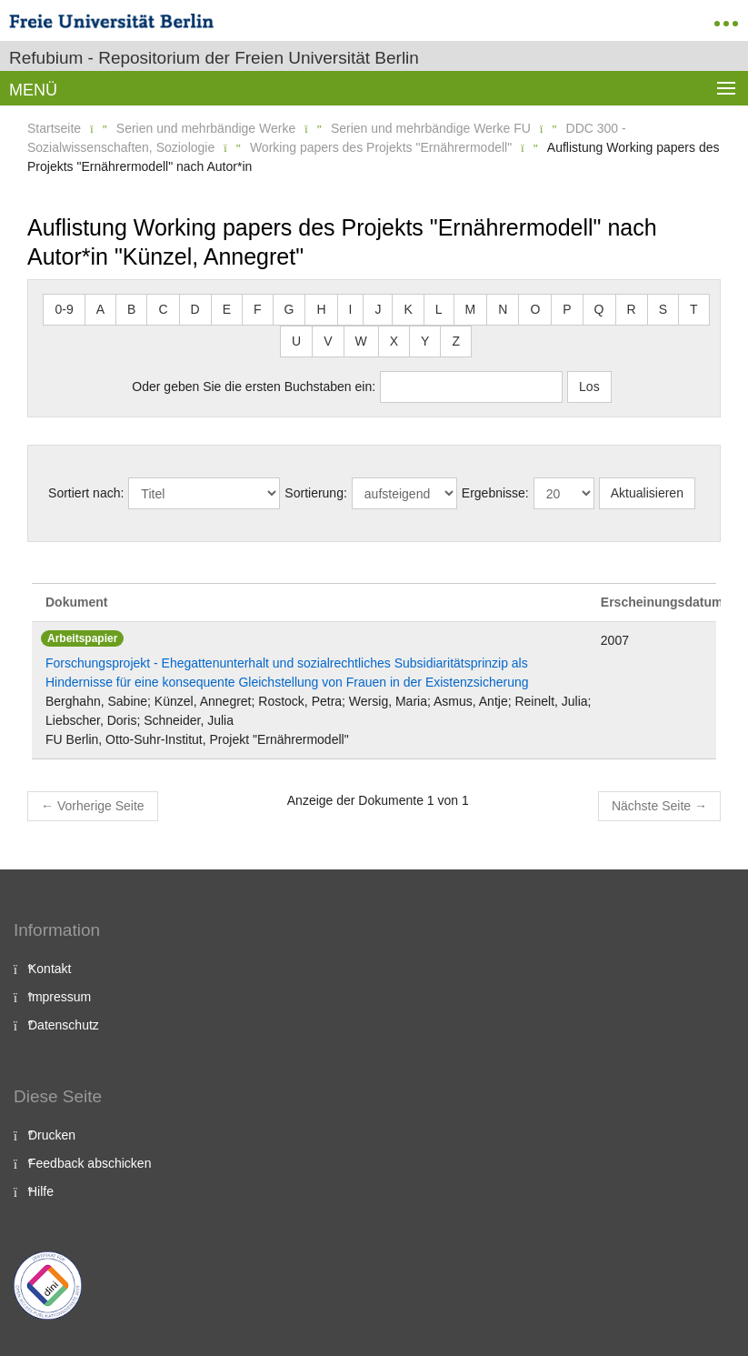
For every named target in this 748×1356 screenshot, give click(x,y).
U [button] (296, 341)
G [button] (289, 309)
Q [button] (599, 309)
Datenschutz (63, 1025)
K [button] (408, 309)
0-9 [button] (64, 309)
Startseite (54, 128)
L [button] (439, 309)
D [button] (195, 309)
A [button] (100, 309)
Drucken (51, 1135)
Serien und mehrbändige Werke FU (431, 128)
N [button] (502, 309)
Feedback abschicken (89, 1163)
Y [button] (425, 341)
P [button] (567, 309)
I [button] (351, 309)
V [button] (328, 341)
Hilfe (41, 1191)
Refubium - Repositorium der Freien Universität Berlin (214, 57)
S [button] (663, 309)
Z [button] (456, 341)
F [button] (258, 309)
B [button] (131, 309)
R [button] (631, 309)
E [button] (227, 309)
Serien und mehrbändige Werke (205, 128)
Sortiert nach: (86, 493)
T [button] (694, 309)
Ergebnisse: (495, 493)
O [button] (535, 309)
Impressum (59, 996)
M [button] (470, 309)
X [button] (394, 341)
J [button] (377, 309)
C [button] (162, 309)
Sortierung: (315, 493)
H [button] (320, 309)
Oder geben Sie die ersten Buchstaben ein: (253, 386)
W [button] (361, 341)
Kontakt (49, 968)
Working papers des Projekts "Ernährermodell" (381, 147)
